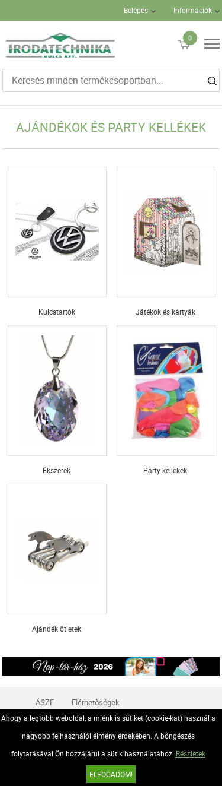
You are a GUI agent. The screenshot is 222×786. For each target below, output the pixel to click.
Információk (192, 10)
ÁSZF (45, 702)
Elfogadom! (111, 774)
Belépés (136, 10)
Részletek (190, 753)
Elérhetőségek (96, 702)
